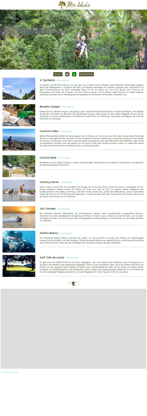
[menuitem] (57, 74)
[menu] (57, 74)
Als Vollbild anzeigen (9, 372)
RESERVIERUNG (86, 74)
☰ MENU (57, 74)
